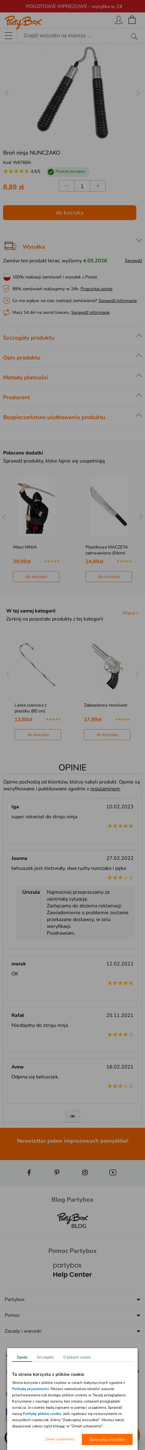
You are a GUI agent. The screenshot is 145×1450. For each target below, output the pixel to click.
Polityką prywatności (30, 1388)
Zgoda (22, 1357)
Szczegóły (45, 1357)
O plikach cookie (77, 1357)
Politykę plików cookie (42, 1413)
